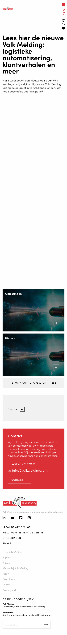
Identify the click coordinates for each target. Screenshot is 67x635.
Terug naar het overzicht (30, 382)
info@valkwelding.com (30, 470)
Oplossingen (12, 538)
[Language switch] (63, 22)
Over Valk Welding (12, 552)
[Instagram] (29, 518)
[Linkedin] (4, 518)
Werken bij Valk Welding (15, 568)
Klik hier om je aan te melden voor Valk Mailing (24, 606)
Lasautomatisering (16, 527)
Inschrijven (46, 625)
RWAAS (7, 543)
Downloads (9, 579)
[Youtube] (12, 518)
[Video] (63, 28)
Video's (6, 562)
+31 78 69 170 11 (23, 464)
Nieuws (13, 409)
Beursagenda (10, 590)
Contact (17, 479)
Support (7, 557)
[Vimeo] (20, 518)
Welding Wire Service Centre (23, 532)
